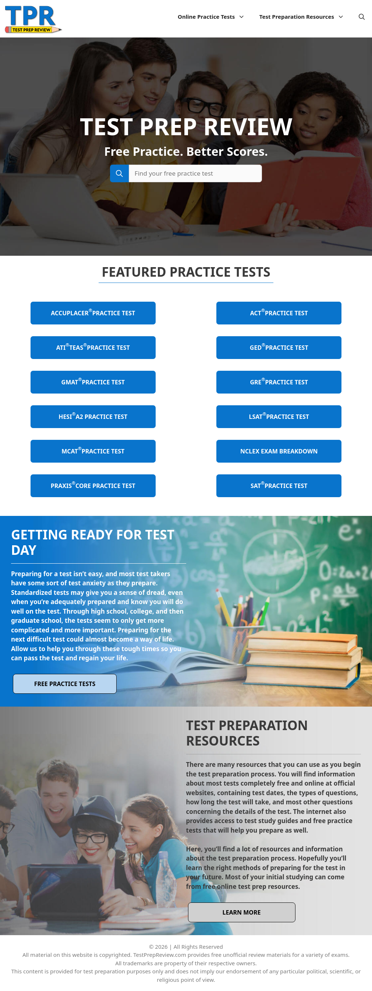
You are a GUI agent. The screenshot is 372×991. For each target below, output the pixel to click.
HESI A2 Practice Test (93, 416)
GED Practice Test (279, 347)
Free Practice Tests (65, 684)
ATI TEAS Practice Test (93, 347)
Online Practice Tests (215, 17)
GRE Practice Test (279, 381)
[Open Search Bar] (361, 17)
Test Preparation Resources (305, 17)
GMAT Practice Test (93, 381)
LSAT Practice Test (279, 416)
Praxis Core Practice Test (93, 485)
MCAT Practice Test (92, 450)
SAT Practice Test (279, 485)
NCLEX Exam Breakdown (279, 451)
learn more (242, 912)
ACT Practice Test (279, 312)
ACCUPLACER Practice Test (93, 312)
